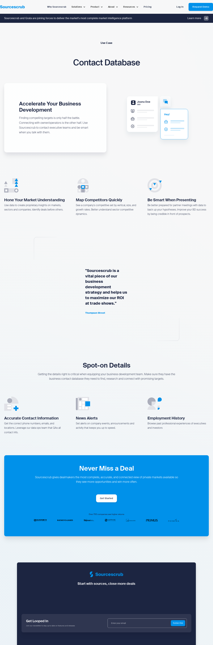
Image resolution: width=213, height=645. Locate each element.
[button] (78, 7)
